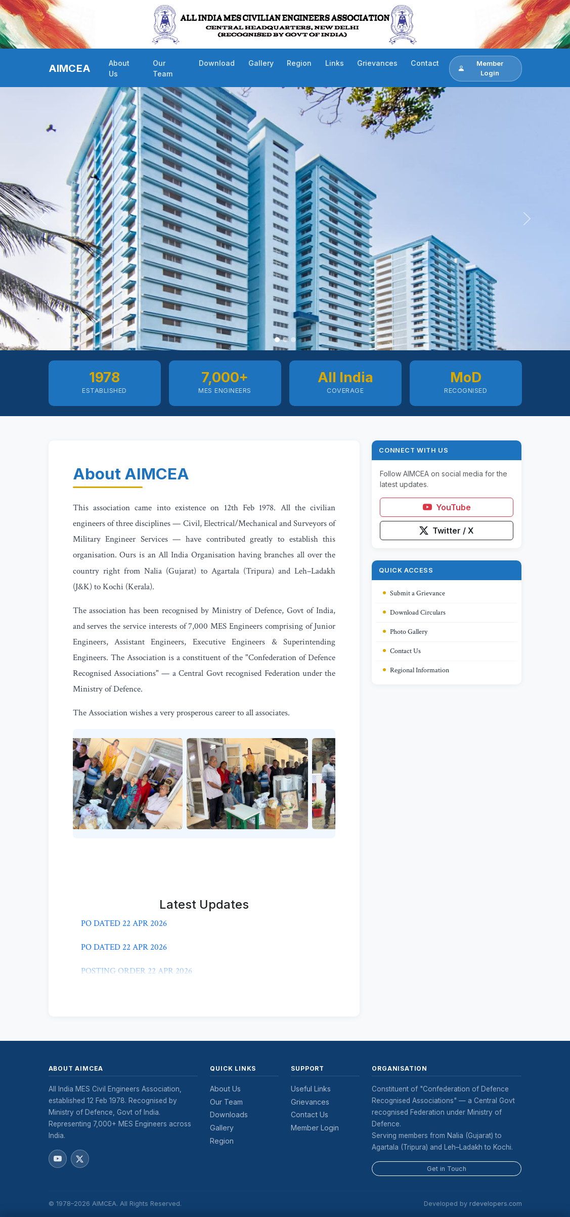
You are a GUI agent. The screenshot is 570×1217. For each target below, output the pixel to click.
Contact (425, 63)
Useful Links (311, 1088)
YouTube (447, 507)
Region (299, 63)
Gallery (261, 63)
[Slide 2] (285, 339)
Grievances (377, 63)
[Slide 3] (293, 339)
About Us (119, 68)
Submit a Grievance (414, 593)
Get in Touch (446, 1168)
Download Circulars (414, 612)
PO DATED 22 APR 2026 (124, 925)
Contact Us (402, 651)
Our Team (162, 68)
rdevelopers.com (495, 1203)
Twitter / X (446, 530)
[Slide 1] (277, 339)
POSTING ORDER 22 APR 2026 (136, 973)
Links (334, 63)
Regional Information (416, 670)
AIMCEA (70, 68)
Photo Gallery (405, 631)
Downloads (229, 1114)
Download (217, 63)
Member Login (480, 68)
